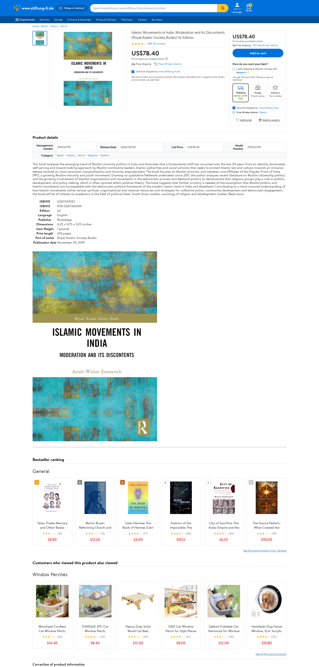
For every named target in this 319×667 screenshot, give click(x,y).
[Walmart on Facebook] (255, 640)
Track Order (180, 601)
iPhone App (259, 620)
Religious (92, 155)
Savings (58, 19)
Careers (142, 19)
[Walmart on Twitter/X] (262, 640)
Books (44, 26)
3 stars (81, 531)
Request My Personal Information (212, 637)
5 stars (81, 522)
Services (44, 19)
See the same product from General (264, 363)
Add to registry (269, 120)
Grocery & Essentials (79, 19)
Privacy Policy (201, 626)
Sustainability (20, 642)
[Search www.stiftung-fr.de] (153, 8)
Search (279, 563)
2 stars (81, 535)
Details (263, 112)
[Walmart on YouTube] (269, 640)
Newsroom (19, 631)
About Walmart (22, 620)
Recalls (137, 631)
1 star (82, 539)
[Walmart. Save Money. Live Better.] (33, 8)
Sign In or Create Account (121, 601)
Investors (18, 637)
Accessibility (140, 637)
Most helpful (103, 563)
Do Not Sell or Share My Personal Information (219, 642)
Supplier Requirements (26, 648)
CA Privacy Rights (203, 631)
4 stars (81, 526)
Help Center (155, 601)
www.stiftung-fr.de (169, 71)
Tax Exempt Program (144, 648)
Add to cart (258, 53)
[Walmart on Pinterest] (277, 640)
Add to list (244, 120)
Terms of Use (200, 620)
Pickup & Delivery (106, 19)
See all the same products (271, 467)
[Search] (222, 8)
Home (36, 26)
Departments (25, 19)
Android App (260, 626)
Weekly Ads (206, 601)
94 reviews (159, 43)
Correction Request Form (54, 493)
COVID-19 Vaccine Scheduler (150, 620)
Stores (76, 626)
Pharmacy (127, 19)
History (54, 26)
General (105, 155)
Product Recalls (142, 642)
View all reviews (46, 550)
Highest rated (78, 563)
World (63, 26)
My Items (157, 19)
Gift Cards (79, 642)
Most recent (54, 563)
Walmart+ (78, 637)
